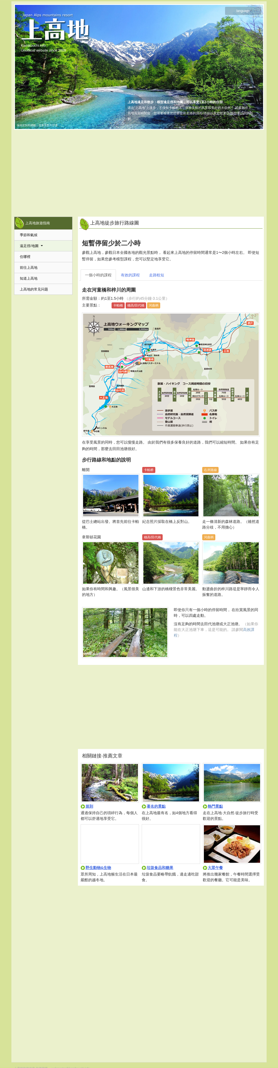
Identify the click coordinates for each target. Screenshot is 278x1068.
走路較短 (156, 275)
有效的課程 (130, 275)
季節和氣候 (28, 235)
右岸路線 (210, 470)
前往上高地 (28, 268)
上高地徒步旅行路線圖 (114, 223)
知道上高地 (28, 278)
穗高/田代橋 (135, 305)
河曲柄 (154, 305)
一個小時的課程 (98, 275)
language (243, 11)
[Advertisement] (139, 170)
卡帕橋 (118, 305)
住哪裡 (25, 257)
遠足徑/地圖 (31, 246)
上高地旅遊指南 (37, 223)
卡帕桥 (149, 470)
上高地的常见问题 (34, 289)
